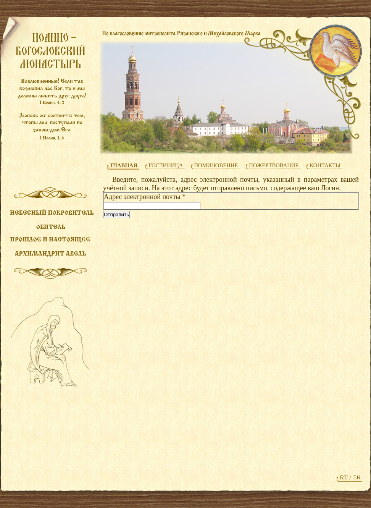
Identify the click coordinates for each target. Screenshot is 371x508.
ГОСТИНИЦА (165, 165)
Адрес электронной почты (145, 197)
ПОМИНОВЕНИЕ (216, 165)
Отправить (116, 214)
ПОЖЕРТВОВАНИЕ (273, 165)
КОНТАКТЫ (325, 165)
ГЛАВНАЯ (123, 165)
